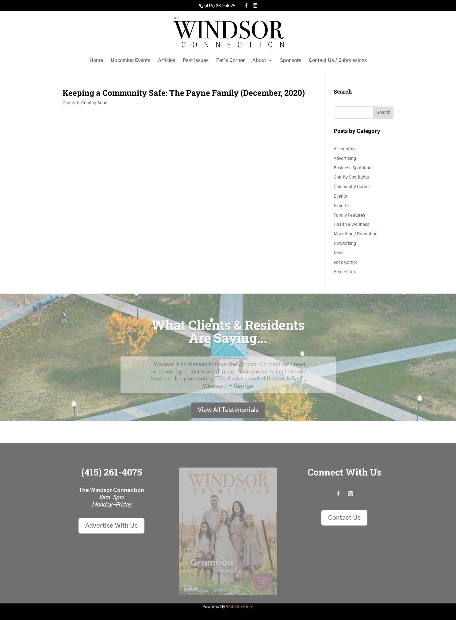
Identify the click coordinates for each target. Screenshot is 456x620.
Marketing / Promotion (355, 234)
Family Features (349, 215)
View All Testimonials (228, 410)
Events (340, 196)
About (259, 60)
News (339, 253)
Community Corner (352, 187)
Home (96, 60)
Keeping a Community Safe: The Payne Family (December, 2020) (184, 92)
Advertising (345, 158)
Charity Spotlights (351, 177)
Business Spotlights (353, 168)
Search (383, 112)
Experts (341, 206)
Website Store (240, 607)
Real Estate (345, 272)
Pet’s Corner (230, 60)
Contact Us (344, 518)
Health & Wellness (351, 224)
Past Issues (196, 60)
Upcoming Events (130, 60)
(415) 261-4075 (220, 6)
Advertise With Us (111, 526)
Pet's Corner (345, 262)
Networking (345, 243)
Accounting (345, 149)
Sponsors (290, 60)
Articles (166, 60)
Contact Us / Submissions (338, 60)
